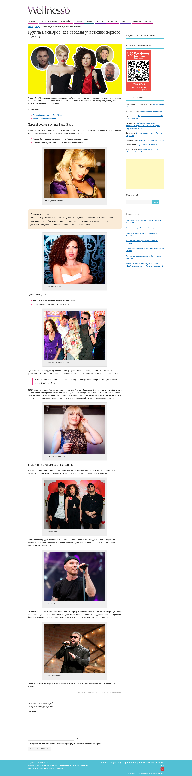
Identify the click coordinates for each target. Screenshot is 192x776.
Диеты (148, 21)
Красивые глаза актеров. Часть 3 (151, 140)
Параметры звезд (49, 21)
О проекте (131, 773)
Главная (30, 27)
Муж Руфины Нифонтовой (148, 145)
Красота (100, 21)
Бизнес (89, 21)
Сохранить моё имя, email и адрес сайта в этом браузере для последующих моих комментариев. (65, 744)
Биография (66, 21)
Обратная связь (149, 773)
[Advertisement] (145, 174)
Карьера (125, 21)
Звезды (32, 21)
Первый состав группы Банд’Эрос (47, 115)
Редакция (140, 773)
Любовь (137, 21)
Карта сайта (160, 773)
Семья (79, 21)
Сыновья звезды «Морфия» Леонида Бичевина (144, 228)
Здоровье (112, 21)
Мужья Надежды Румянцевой (151, 111)
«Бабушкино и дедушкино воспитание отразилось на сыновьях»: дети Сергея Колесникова (143, 126)
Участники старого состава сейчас (47, 119)
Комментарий (32, 711)
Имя (77, 738)
